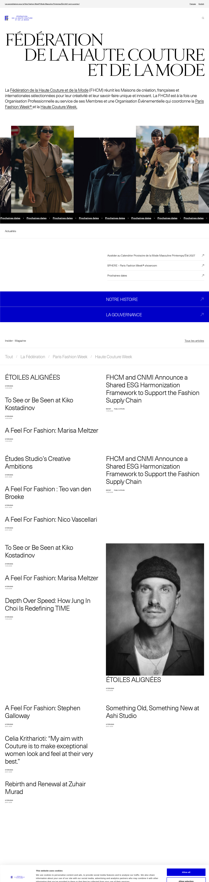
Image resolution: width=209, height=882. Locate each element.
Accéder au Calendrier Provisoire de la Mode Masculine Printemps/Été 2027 (151, 255)
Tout (9, 356)
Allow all (186, 857)
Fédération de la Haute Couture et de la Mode (49, 90)
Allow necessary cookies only (186, 874)
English (201, 4)
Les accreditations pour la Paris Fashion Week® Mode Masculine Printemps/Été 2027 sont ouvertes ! (42, 4)
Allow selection (186, 866)
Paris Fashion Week (70, 356)
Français (193, 4)
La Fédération (32, 356)
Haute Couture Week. (58, 106)
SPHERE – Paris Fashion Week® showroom (132, 265)
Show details (143, 875)
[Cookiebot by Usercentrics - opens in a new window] (18, 877)
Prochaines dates (117, 275)
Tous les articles (194, 340)
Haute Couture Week (113, 356)
